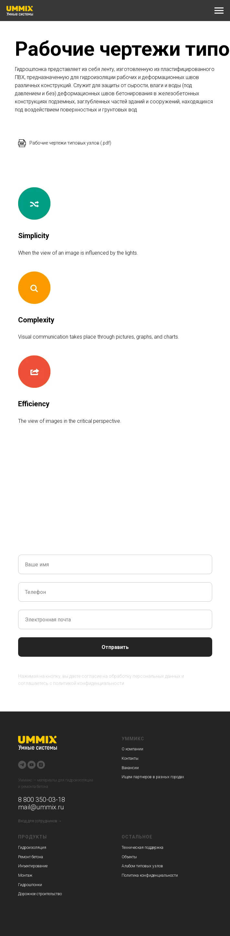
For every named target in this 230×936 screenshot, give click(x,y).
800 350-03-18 (43, 799)
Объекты (129, 857)
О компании (132, 749)
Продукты (32, 836)
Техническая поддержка (142, 847)
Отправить (115, 647)
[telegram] (22, 765)
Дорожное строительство (40, 894)
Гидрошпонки (30, 885)
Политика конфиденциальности (150, 875)
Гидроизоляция (32, 847)
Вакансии (130, 768)
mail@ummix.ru (41, 807)
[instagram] (41, 765)
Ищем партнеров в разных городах (153, 777)
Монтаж (25, 875)
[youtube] (31, 765)
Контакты (130, 758)
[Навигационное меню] (219, 10)
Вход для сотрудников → (40, 821)
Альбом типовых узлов (142, 866)
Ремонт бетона (30, 857)
